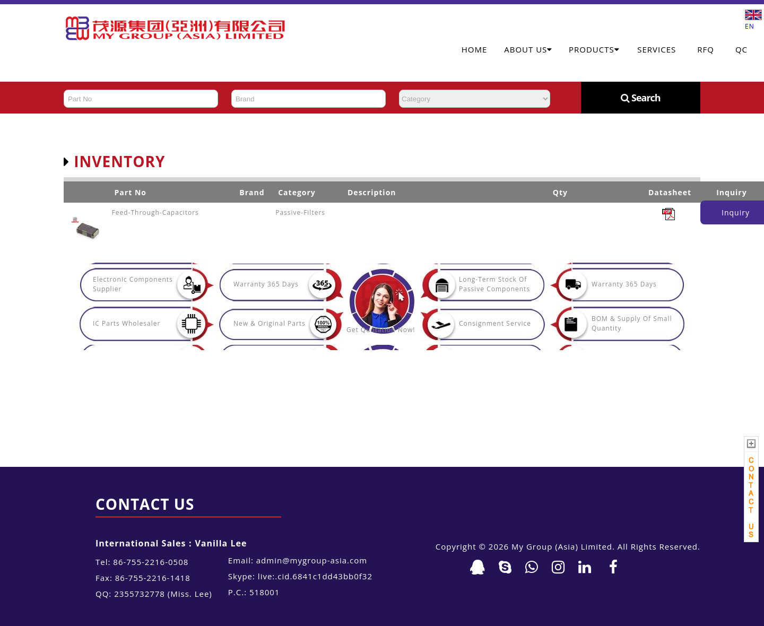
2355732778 (139, 593)
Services (656, 49)
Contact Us (145, 504)
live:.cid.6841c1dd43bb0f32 (315, 576)
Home (475, 49)
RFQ (705, 49)
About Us (528, 49)
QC (741, 49)
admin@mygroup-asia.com (311, 560)
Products (594, 49)
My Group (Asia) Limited (561, 546)
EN (753, 22)
